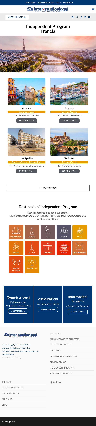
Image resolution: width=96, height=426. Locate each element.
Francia (32, 252)
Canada (64, 237)
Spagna (16, 252)
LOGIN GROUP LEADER (12, 387)
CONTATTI (7, 382)
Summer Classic (80, 252)
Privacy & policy (7, 358)
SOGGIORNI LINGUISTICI (61, 373)
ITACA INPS (55, 350)
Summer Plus (32, 268)
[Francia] (32, 246)
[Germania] (48, 246)
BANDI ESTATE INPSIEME (61, 344)
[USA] (48, 231)
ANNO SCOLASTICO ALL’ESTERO (65, 339)
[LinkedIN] (57, 382)
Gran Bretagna (16, 237)
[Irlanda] (32, 231)
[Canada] (64, 231)
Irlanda (32, 237)
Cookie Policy (17, 358)
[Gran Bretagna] (16, 231)
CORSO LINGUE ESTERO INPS (63, 356)
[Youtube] (60, 382)
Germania (48, 252)
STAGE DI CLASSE (58, 362)
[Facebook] (51, 382)
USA (48, 237)
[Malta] (80, 231)
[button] (93, 9)
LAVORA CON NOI (10, 393)
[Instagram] (54, 382)
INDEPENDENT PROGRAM (62, 368)
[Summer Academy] (16, 262)
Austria (64, 252)
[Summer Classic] (80, 246)
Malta (79, 237)
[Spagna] (16, 246)
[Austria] (64, 246)
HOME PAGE (56, 333)
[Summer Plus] (32, 262)
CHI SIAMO (7, 399)
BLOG (4, 405)
